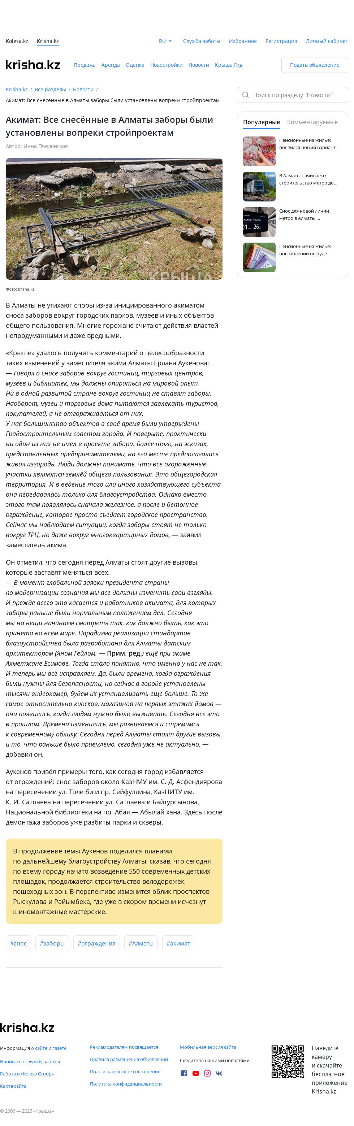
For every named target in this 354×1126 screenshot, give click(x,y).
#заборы (52, 943)
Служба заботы (201, 41)
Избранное (243, 41)
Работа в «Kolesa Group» (27, 1073)
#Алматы (141, 943)
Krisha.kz (17, 89)
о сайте (39, 1048)
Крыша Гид (228, 64)
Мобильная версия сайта (208, 1047)
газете (59, 1048)
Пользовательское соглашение (125, 1071)
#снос (18, 943)
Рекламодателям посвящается (124, 1047)
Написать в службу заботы (30, 1061)
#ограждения (97, 943)
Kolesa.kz (17, 42)
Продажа (85, 64)
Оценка (135, 64)
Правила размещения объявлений (129, 1059)
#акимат (178, 943)
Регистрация (281, 41)
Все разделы (50, 89)
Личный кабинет (327, 41)
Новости (199, 64)
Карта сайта (13, 1086)
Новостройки (166, 64)
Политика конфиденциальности (126, 1084)
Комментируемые (312, 122)
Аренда (111, 64)
